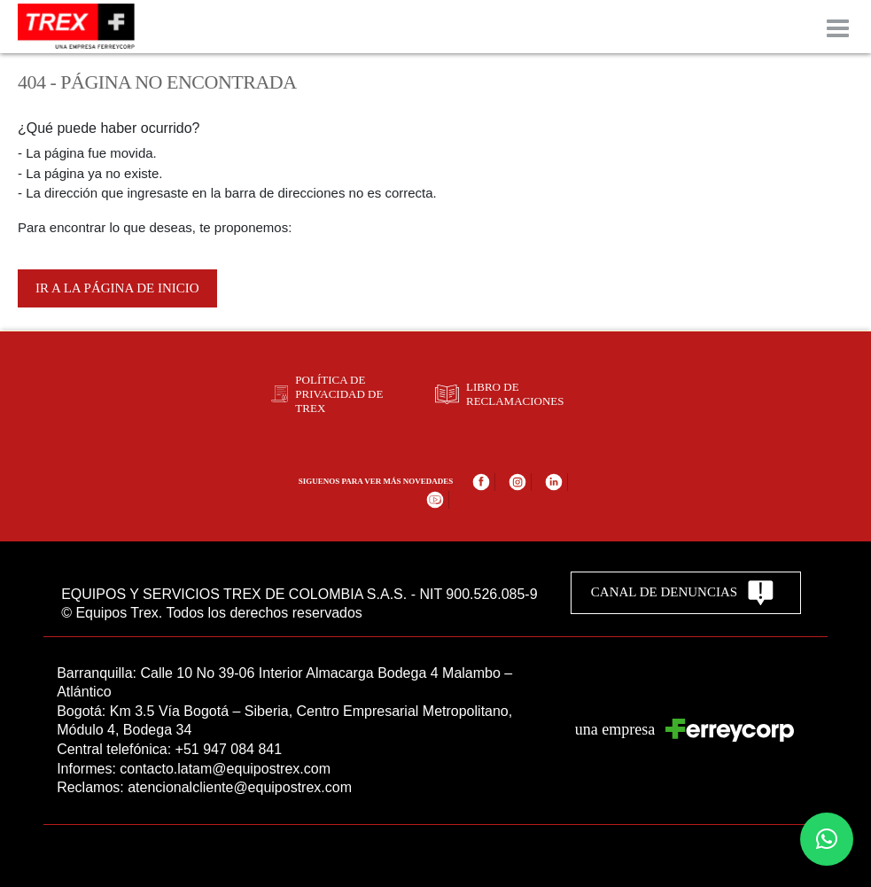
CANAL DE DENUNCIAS (682, 593)
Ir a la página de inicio (117, 288)
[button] (826, 839)
